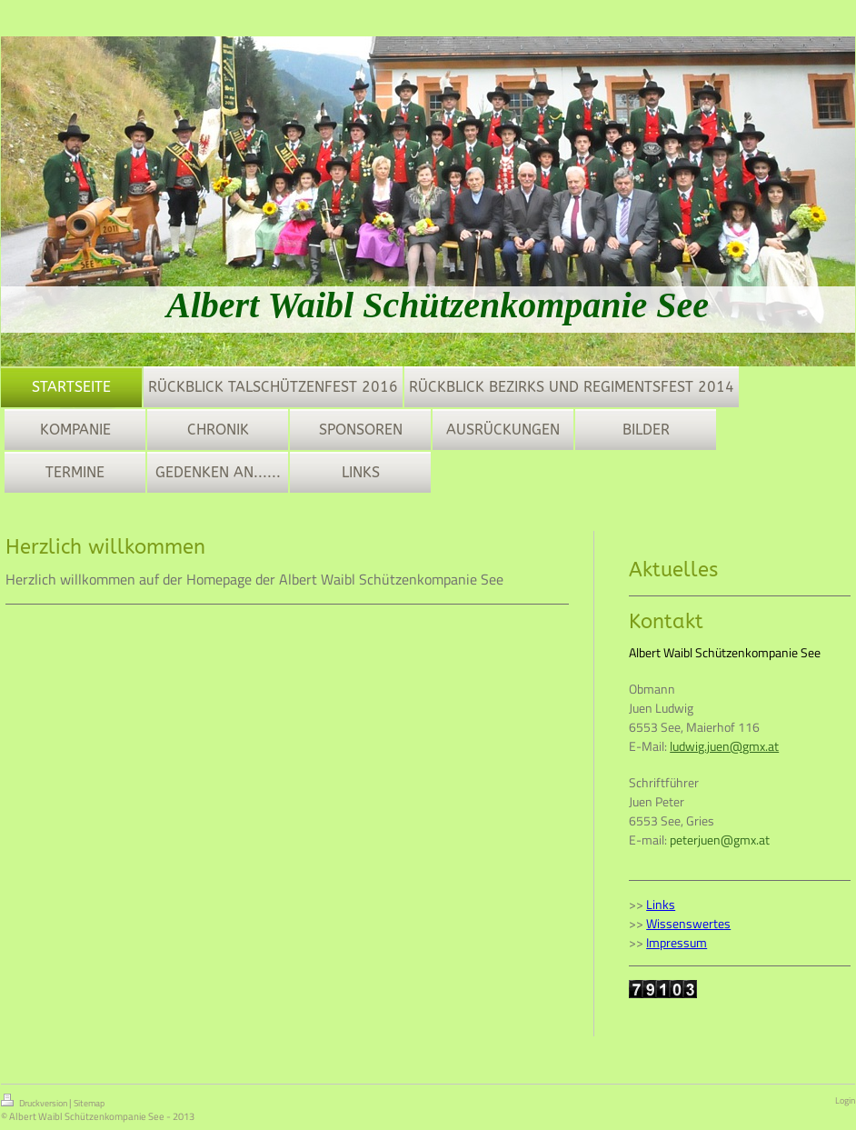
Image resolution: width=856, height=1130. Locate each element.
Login (845, 1100)
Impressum (676, 942)
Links (660, 904)
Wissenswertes (688, 923)
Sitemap (89, 1103)
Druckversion (35, 1102)
